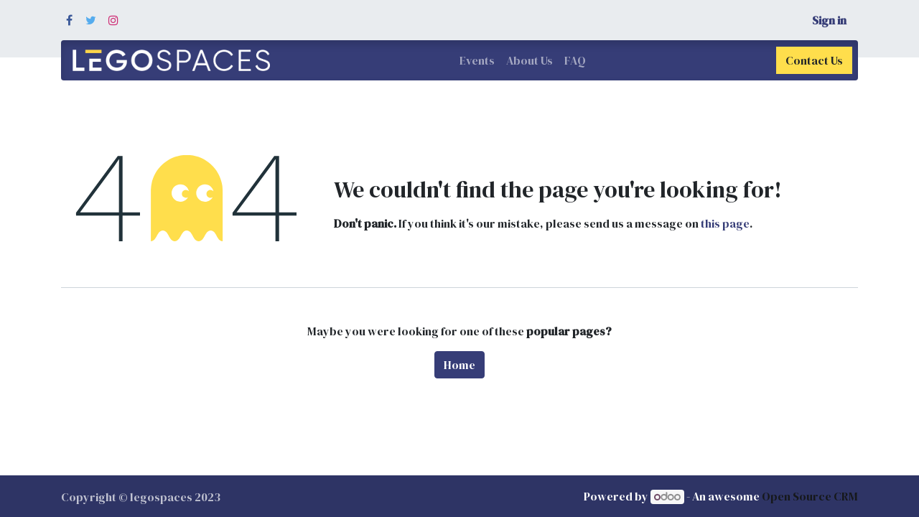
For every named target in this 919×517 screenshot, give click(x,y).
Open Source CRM (810, 496)
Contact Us (814, 60)
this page (725, 223)
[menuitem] (477, 60)
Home (459, 365)
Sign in (829, 20)
